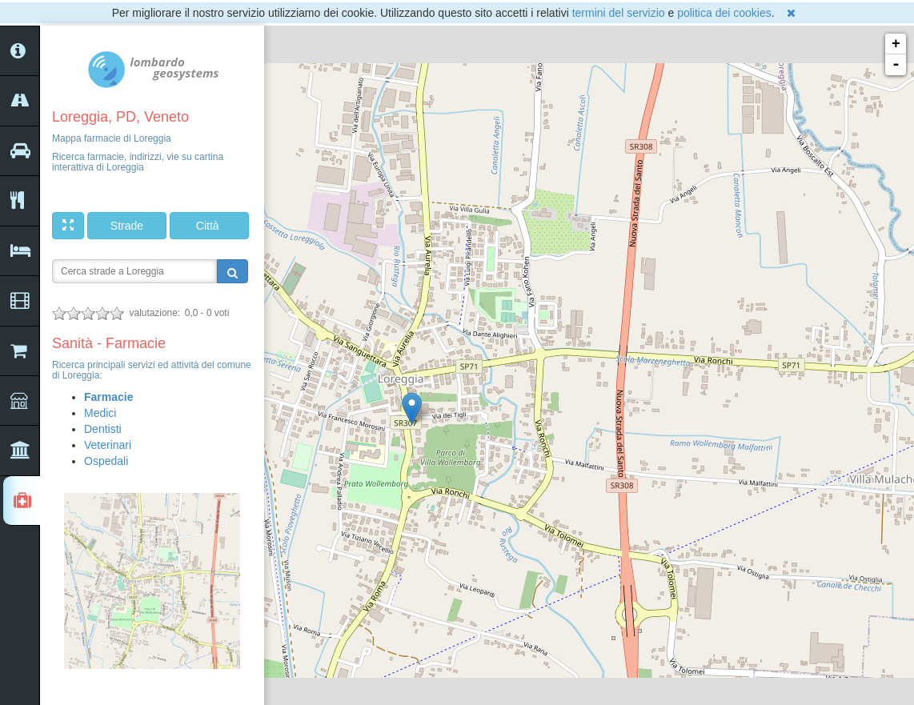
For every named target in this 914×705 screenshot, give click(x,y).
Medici (100, 413)
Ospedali (106, 461)
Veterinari (107, 445)
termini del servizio (618, 12)
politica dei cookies (724, 12)
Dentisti (103, 429)
